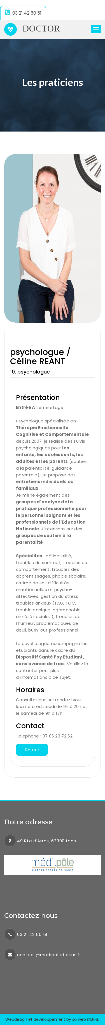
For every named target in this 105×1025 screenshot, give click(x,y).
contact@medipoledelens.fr (49, 955)
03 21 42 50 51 (23, 12)
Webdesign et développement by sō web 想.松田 (52, 1019)
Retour (32, 749)
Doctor (32, 29)
